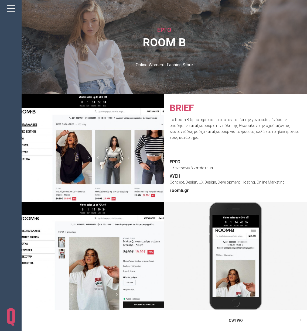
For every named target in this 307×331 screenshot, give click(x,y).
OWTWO (236, 320)
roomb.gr (179, 190)
